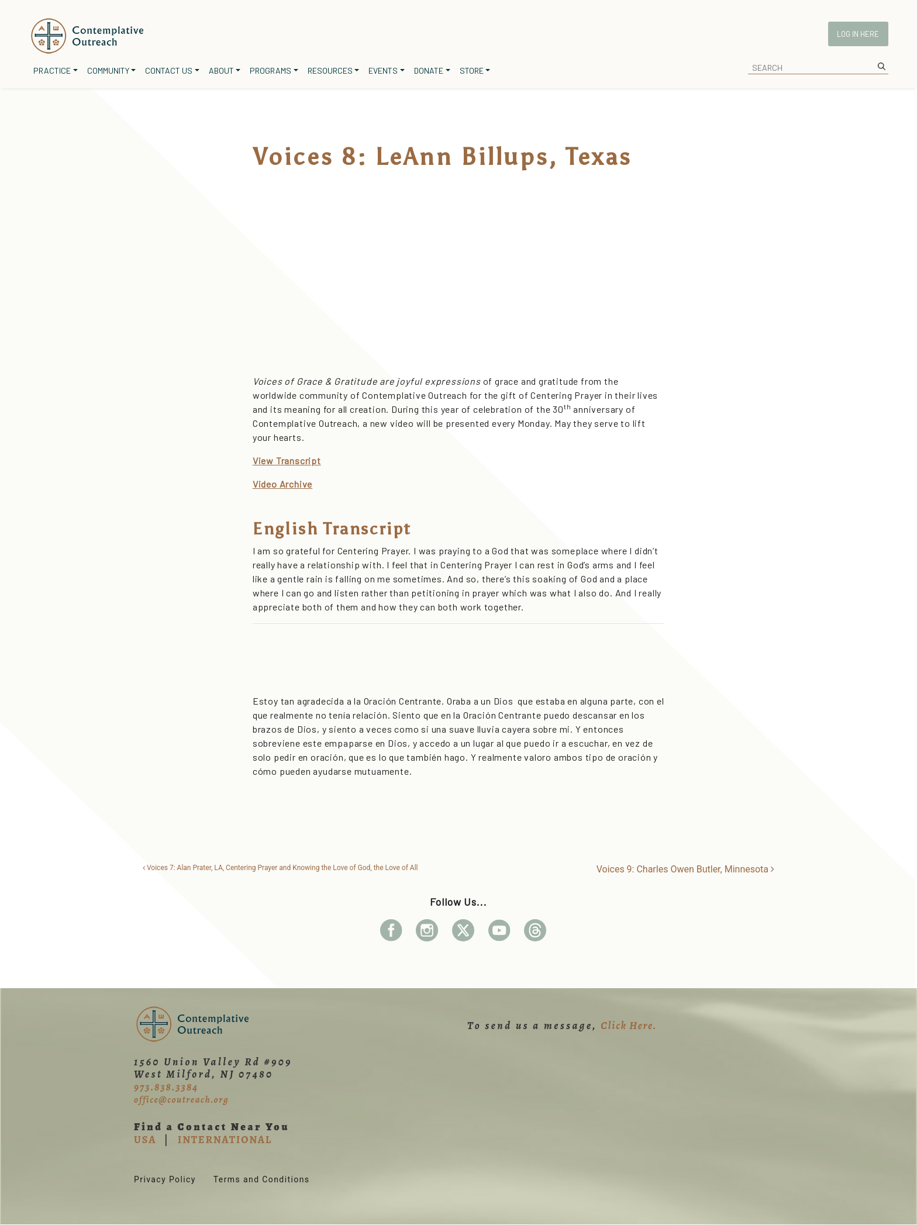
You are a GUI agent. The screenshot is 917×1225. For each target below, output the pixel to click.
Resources (330, 70)
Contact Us (168, 70)
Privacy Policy (165, 1179)
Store (472, 70)
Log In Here (858, 34)
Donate (428, 70)
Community (108, 70)
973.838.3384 (166, 1087)
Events (383, 70)
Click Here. (629, 1026)
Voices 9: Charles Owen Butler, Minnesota (685, 869)
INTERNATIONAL (225, 1140)
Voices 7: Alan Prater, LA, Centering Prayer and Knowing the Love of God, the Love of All (280, 868)
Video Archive (282, 483)
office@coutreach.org (181, 1099)
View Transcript (287, 460)
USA (145, 1140)
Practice (52, 70)
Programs (270, 70)
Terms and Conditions (261, 1179)
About (221, 70)
